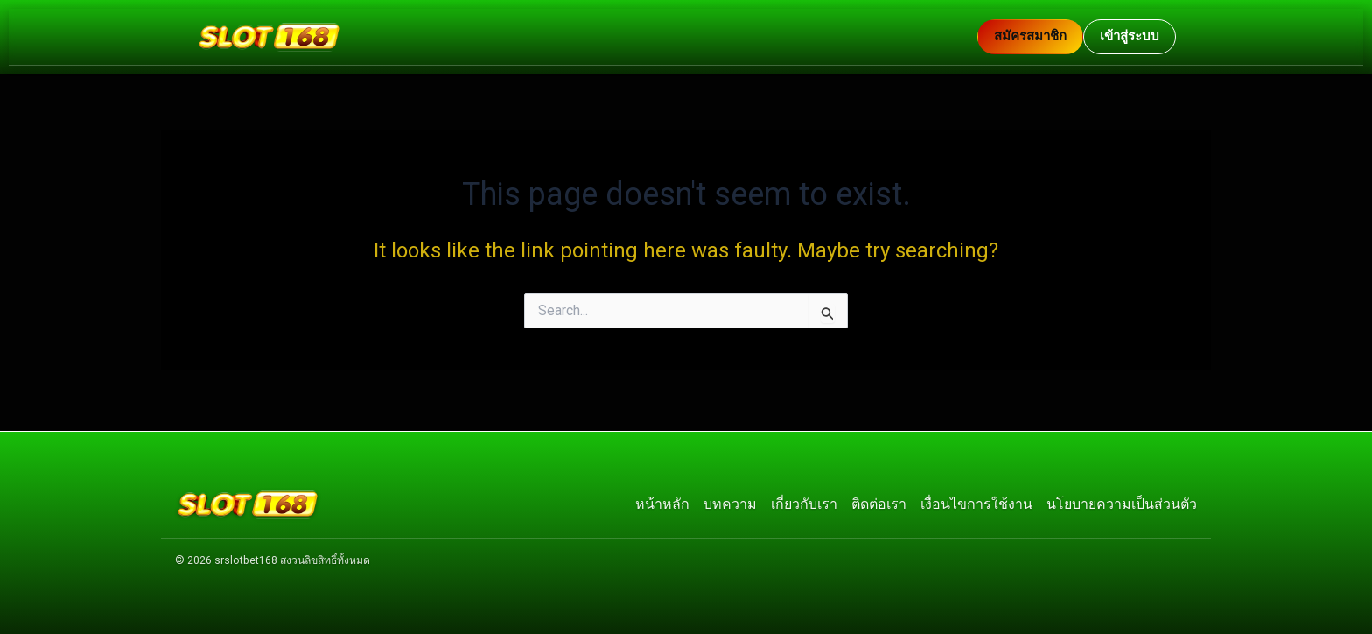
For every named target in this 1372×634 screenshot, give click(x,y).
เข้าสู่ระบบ (1129, 36)
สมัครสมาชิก (1030, 36)
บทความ (730, 501)
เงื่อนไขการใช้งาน (976, 501)
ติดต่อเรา (878, 501)
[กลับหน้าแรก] (586, 37)
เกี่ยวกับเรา (804, 501)
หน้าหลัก (662, 501)
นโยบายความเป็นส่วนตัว (1121, 501)
